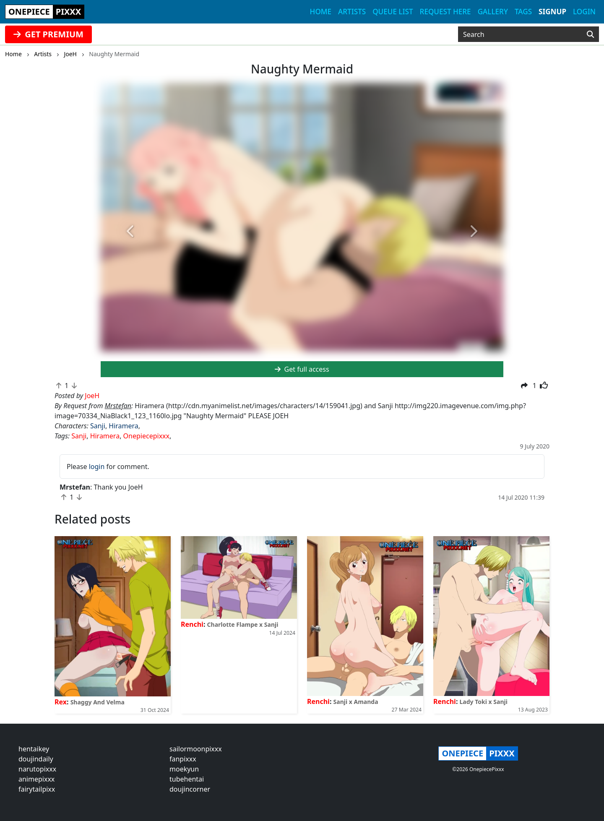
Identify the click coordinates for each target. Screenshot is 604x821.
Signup (552, 11)
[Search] (590, 34)
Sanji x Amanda (355, 702)
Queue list (392, 11)
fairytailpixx (36, 789)
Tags (523, 11)
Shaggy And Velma (97, 702)
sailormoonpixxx (195, 748)
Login (584, 11)
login (97, 466)
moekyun (184, 769)
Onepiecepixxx (146, 435)
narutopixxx (37, 769)
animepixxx (36, 779)
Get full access (302, 369)
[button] (131, 232)
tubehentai (186, 779)
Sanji (97, 425)
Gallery (493, 11)
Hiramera (123, 425)
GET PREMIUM (48, 34)
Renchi (192, 624)
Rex (61, 701)
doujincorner (189, 789)
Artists (352, 11)
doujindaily (35, 759)
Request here (445, 11)
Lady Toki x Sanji (484, 702)
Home (320, 11)
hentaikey (33, 748)
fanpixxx (182, 759)
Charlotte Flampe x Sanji (243, 624)
